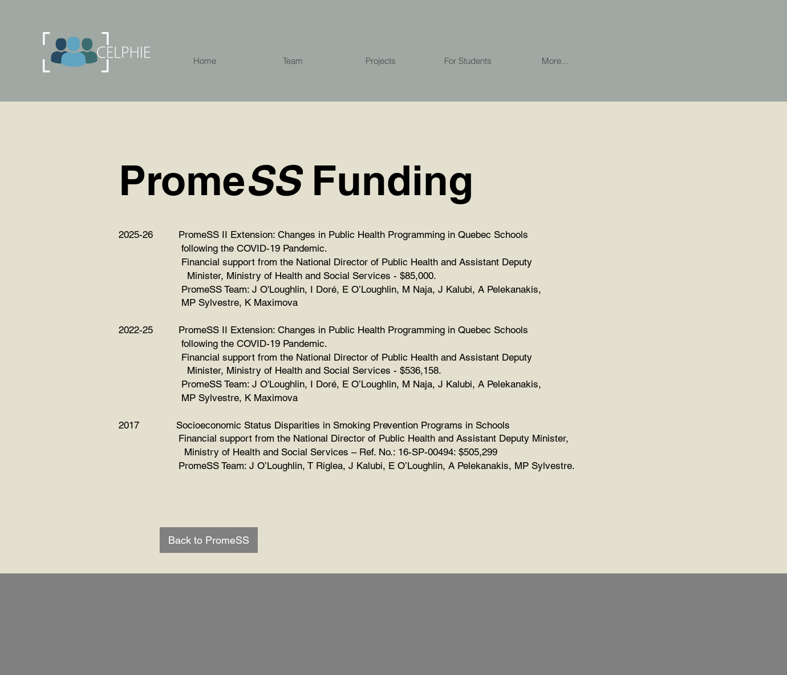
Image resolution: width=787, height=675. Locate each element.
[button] (554, 60)
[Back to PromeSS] (209, 540)
